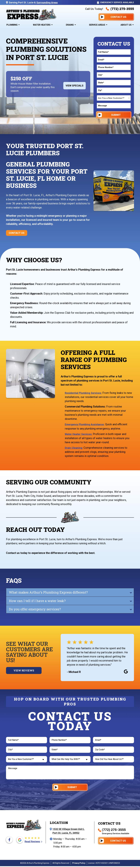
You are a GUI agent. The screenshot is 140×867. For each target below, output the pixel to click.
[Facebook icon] (9, 840)
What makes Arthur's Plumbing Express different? (48, 592)
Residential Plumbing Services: (84, 393)
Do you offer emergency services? (35, 609)
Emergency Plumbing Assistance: (86, 424)
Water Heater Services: (79, 434)
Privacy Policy (78, 864)
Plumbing (12, 25)
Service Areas (97, 25)
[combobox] (114, 98)
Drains (70, 25)
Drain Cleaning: (74, 447)
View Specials (74, 85)
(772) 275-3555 (120, 9)
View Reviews (24, 670)
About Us (126, 25)
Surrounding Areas (47, 2)
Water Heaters (41, 25)
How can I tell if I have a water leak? (37, 600)
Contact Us (16, 232)
